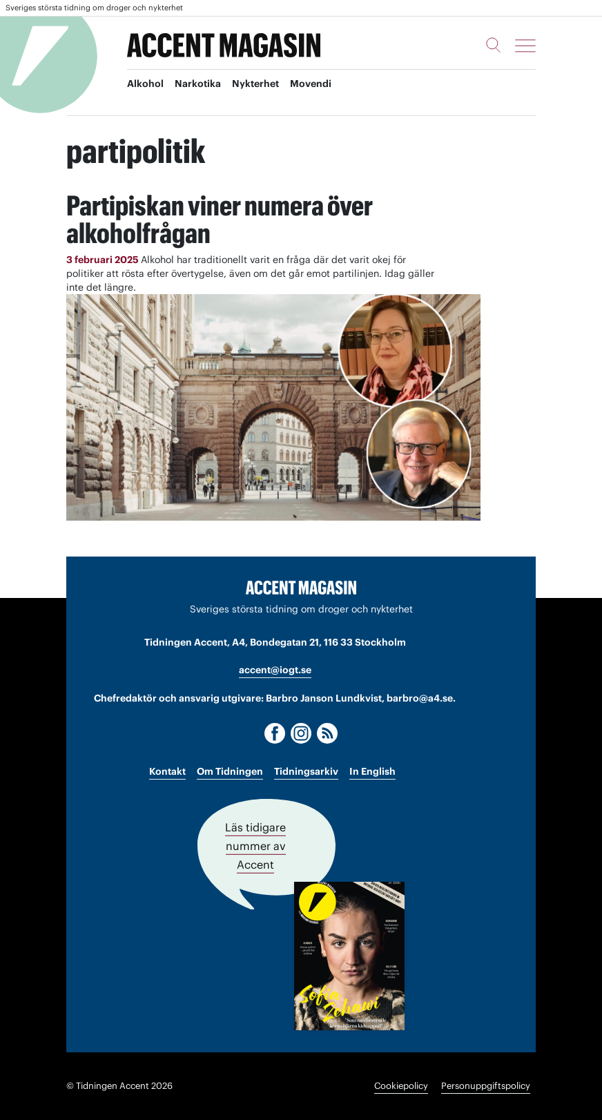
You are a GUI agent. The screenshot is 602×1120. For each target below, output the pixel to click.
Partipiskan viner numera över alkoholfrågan (219, 219)
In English (372, 771)
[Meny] (525, 45)
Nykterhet (255, 83)
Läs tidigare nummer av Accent (255, 845)
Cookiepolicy (401, 1086)
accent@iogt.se (275, 670)
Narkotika (198, 83)
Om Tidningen (230, 771)
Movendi (310, 83)
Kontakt (167, 771)
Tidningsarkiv (306, 771)
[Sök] (493, 45)
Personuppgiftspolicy (485, 1086)
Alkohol (145, 83)
